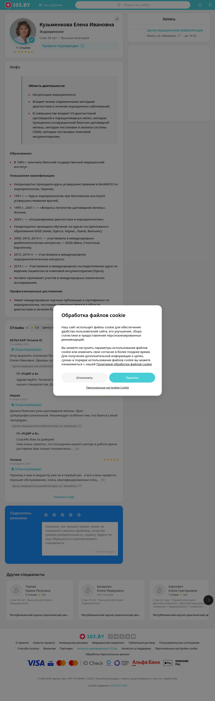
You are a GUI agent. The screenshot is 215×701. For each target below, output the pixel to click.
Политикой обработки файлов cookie (124, 364)
